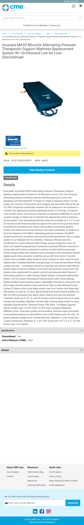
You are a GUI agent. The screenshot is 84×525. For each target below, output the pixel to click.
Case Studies (33, 476)
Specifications (7, 330)
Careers (10, 476)
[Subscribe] (73, 503)
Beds (48, 34)
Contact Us (55, 25)
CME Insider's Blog (35, 472)
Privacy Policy (55, 476)
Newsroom (32, 481)
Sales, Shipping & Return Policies (63, 481)
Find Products (17, 34)
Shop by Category (34, 34)
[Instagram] (48, 512)
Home (4, 34)
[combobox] (42, 18)
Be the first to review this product (15, 148)
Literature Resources (37, 485)
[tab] (42, 330)
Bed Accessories (61, 34)
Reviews (5, 350)
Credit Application (57, 485)
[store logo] (12, 7)
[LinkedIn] (35, 512)
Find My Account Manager (35, 25)
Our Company (13, 472)
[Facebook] (42, 512)
